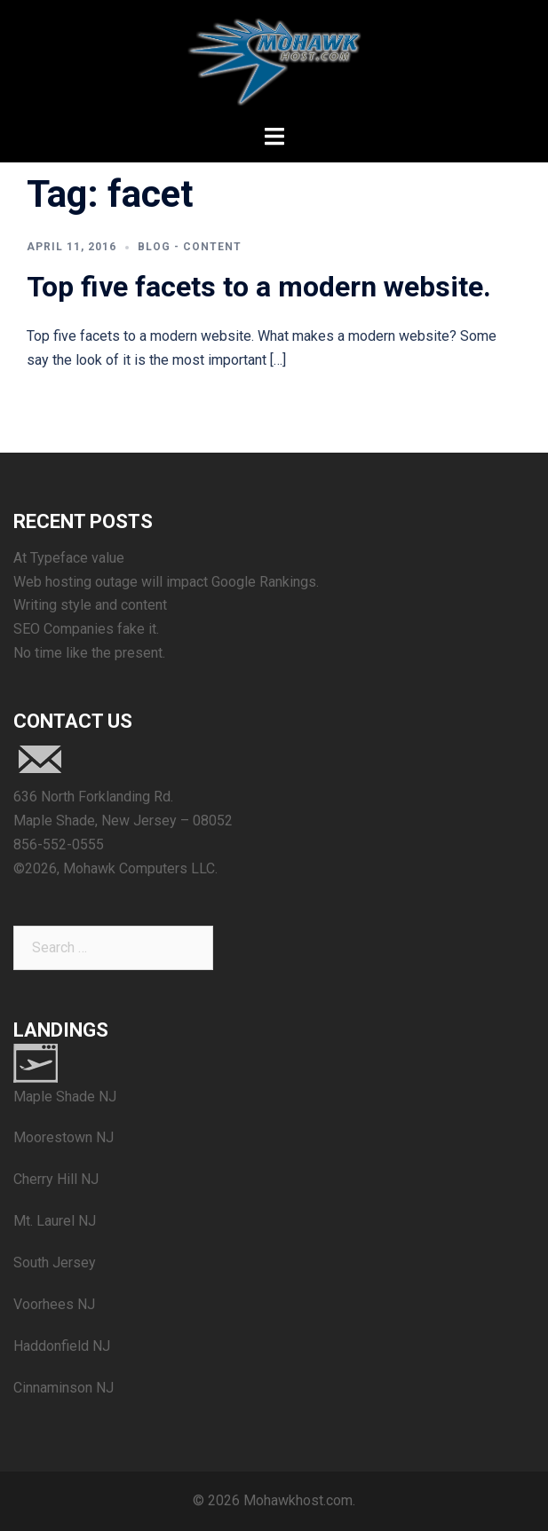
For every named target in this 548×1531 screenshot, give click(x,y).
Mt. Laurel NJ (54, 1220)
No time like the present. (89, 652)
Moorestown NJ (63, 1137)
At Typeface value (68, 557)
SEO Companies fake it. (86, 628)
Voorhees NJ (54, 1304)
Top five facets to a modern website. (259, 287)
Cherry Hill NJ (56, 1179)
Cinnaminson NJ (63, 1387)
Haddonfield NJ (61, 1346)
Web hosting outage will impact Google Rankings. (166, 581)
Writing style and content (90, 604)
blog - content (190, 247)
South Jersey (54, 1262)
